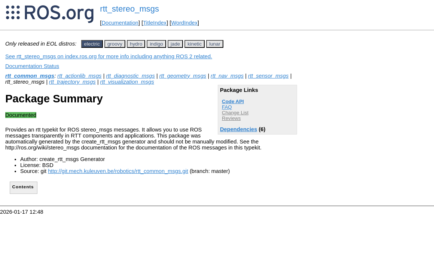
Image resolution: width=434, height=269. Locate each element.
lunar (214, 44)
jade (175, 44)
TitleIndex (154, 23)
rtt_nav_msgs (227, 76)
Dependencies (238, 129)
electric (92, 44)
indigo (156, 44)
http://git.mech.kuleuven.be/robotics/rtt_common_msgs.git (118, 171)
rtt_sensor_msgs (268, 76)
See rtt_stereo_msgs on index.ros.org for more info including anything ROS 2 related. (108, 56)
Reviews (231, 118)
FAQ (227, 107)
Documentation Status (32, 66)
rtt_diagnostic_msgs (130, 76)
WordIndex (184, 23)
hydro (136, 44)
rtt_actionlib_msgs (79, 76)
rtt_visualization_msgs (127, 82)
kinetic (194, 44)
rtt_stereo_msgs (129, 8)
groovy (114, 44)
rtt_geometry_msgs (182, 76)
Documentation (119, 23)
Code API (233, 101)
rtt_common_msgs (29, 76)
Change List (235, 112)
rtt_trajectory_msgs (72, 82)
